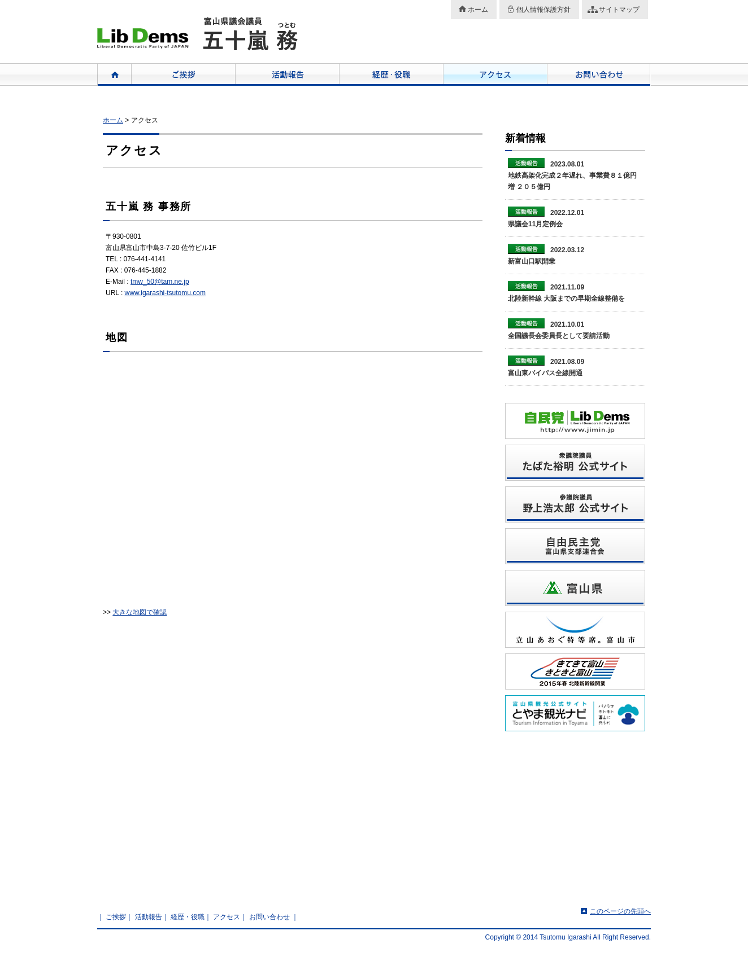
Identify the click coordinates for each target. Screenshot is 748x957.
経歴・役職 (391, 74)
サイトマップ (619, 10)
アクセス (495, 74)
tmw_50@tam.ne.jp (160, 282)
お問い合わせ (599, 74)
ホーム (478, 10)
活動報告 (287, 74)
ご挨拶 (183, 74)
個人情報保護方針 (543, 10)
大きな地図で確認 (139, 612)
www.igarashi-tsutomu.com (165, 293)
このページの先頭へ (620, 911)
